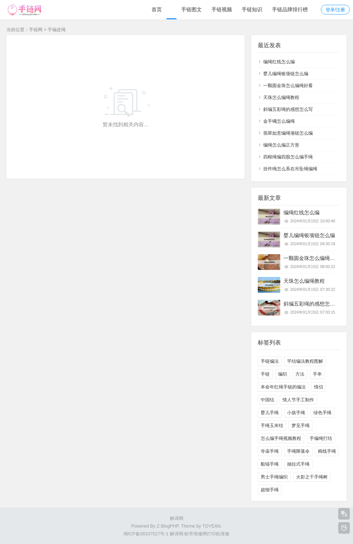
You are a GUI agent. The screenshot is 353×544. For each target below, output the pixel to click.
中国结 (267, 399)
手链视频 (221, 9)
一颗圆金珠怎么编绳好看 (288, 85)
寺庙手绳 (270, 451)
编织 (282, 374)
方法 (299, 374)
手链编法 (270, 361)
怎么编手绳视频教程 (281, 438)
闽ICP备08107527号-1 (146, 533)
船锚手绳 (270, 464)
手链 (265, 374)
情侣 (318, 386)
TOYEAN (211, 526)
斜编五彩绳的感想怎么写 (288, 109)
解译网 (176, 518)
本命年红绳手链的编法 (283, 386)
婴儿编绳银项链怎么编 (285, 73)
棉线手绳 (327, 451)
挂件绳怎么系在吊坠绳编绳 (290, 168)
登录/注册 (335, 9)
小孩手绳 (296, 412)
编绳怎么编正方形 (281, 144)
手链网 (35, 29)
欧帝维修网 (195, 533)
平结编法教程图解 (305, 361)
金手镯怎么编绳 (279, 121)
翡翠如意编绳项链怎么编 (288, 133)
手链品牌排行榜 (290, 9)
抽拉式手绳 (298, 464)
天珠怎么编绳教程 (281, 97)
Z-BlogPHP (168, 526)
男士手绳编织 (274, 476)
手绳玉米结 (272, 425)
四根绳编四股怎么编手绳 (288, 156)
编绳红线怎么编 (279, 61)
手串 (317, 374)
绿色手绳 (322, 412)
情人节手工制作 (298, 399)
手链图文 (191, 9)
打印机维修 (218, 533)
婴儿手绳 (270, 412)
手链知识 (252, 9)
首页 (157, 9)
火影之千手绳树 (312, 476)
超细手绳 (270, 489)
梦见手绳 (301, 425)
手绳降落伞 (298, 451)
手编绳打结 (321, 438)
